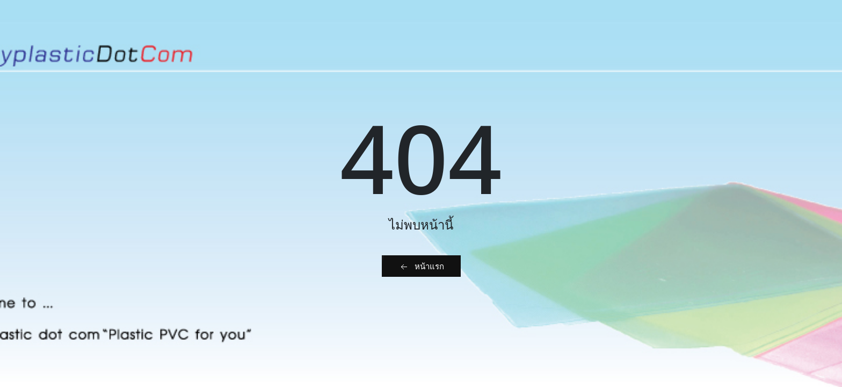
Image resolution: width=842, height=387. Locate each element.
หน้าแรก (421, 267)
